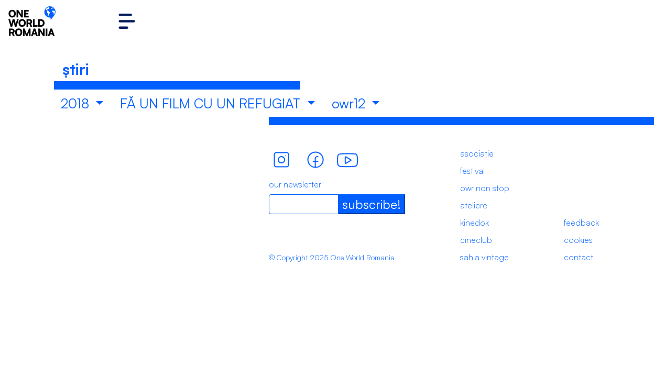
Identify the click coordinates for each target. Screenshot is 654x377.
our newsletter (295, 184)
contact (578, 257)
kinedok (474, 222)
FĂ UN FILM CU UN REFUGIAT (212, 103)
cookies (578, 240)
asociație (477, 153)
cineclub (476, 240)
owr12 (350, 103)
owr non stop (484, 188)
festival (472, 170)
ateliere (473, 205)
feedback (581, 222)
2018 (77, 103)
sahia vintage (484, 257)
